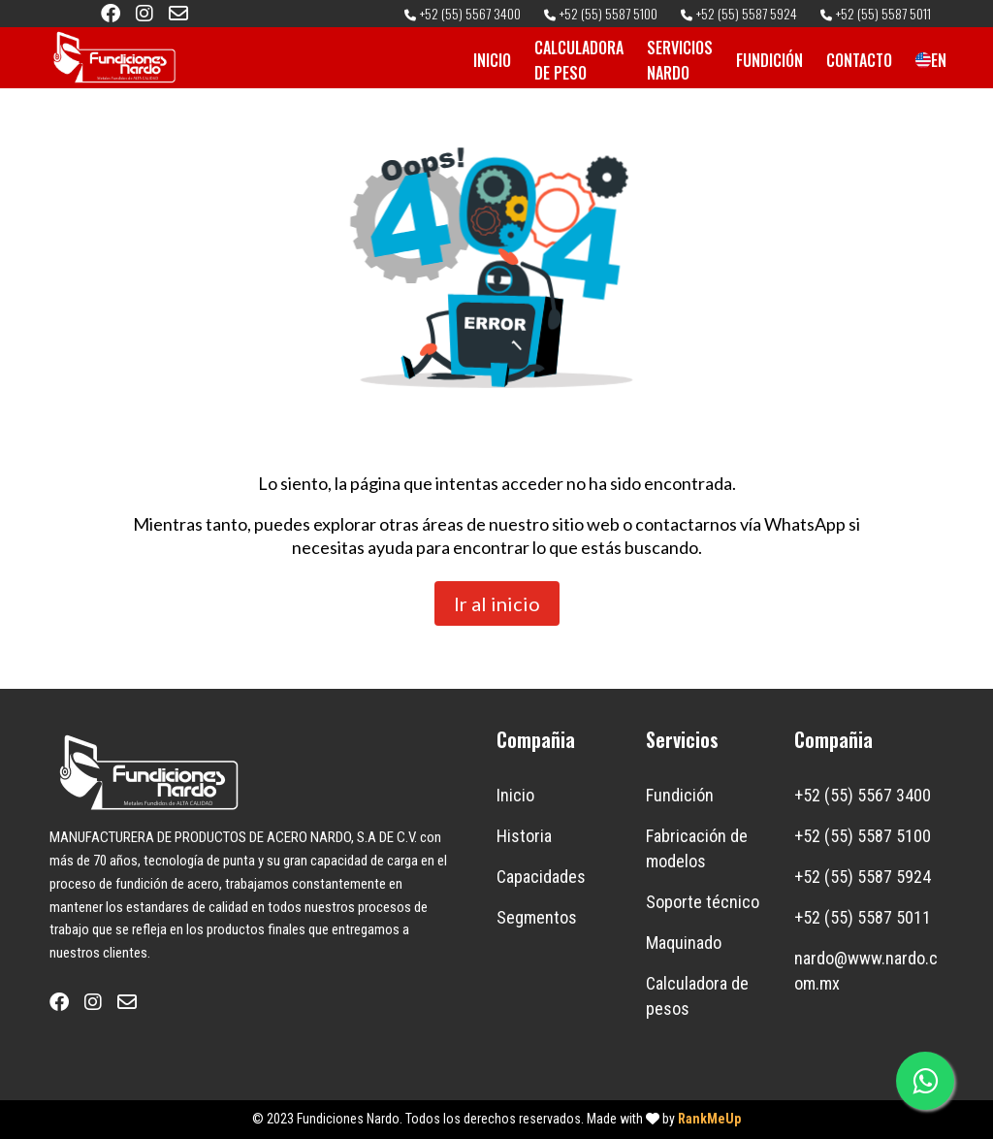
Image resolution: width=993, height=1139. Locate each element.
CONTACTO (859, 60)
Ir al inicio (497, 603)
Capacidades (541, 876)
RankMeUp (709, 1118)
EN (923, 60)
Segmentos (536, 917)
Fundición (680, 795)
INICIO (492, 60)
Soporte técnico (702, 902)
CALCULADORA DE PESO (579, 60)
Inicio (515, 795)
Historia (524, 836)
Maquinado (683, 942)
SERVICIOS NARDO (680, 60)
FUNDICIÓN (769, 60)
